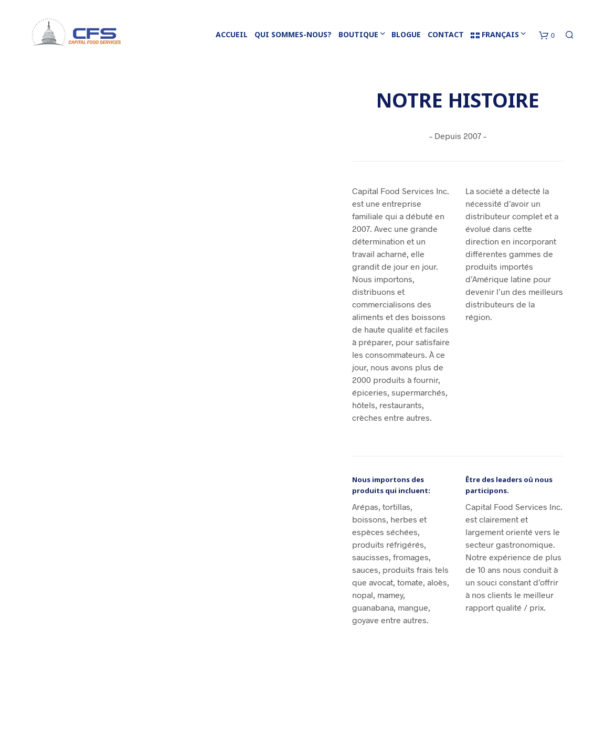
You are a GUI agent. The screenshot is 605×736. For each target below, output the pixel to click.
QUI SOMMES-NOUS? (293, 34)
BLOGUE (406, 34)
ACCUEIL (232, 34)
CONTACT (446, 34)
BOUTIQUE (358, 34)
